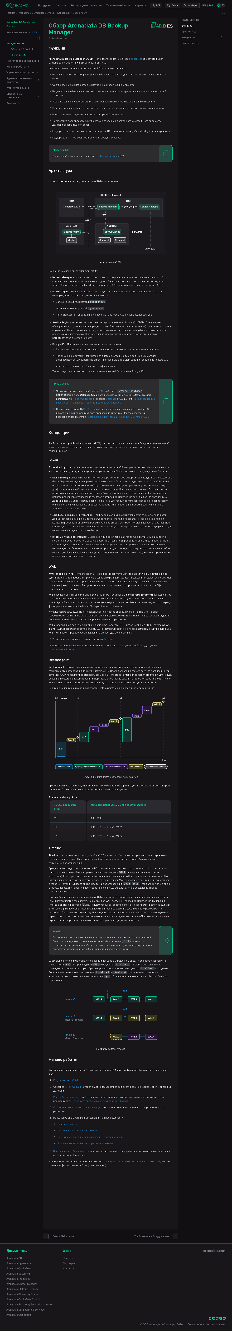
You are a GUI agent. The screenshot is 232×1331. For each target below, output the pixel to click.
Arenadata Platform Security (22, 1289)
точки (157, 674)
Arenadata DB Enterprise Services (25, 22)
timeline (142, 511)
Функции (187, 25)
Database (76, 421)
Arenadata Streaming (18, 1273)
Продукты (44, 5)
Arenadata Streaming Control (22, 1294)
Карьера (140, 5)
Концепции (188, 37)
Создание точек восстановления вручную (92, 1159)
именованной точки (79, 698)
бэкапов (123, 688)
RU (211, 5)
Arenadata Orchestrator (19, 1314)
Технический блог (118, 5)
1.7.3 (102, 431)
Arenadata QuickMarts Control (23, 1299)
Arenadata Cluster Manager (21, 1283)
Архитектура (189, 31)
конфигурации (88, 1138)
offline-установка (122, 163)
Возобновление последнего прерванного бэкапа (100, 1195)
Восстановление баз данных (84, 1202)
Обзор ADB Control (22, 45)
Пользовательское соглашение (206, 1324)
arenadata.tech (214, 1251)
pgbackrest (150, 58)
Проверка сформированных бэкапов (94, 1182)
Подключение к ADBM (80, 1132)
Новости (68, 1258)
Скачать (61, 5)
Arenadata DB (14, 1258)
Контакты (69, 1268)
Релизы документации (86, 5)
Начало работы (191, 43)
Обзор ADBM (18, 51)
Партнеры (69, 1263)
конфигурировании (127, 417)
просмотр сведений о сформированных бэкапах (136, 1152)
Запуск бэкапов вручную (82, 1148)
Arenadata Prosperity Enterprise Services (29, 1304)
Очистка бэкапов (82, 1175)
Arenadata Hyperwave (18, 1263)
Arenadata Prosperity (18, 1278)
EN (204, 5)
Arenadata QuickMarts (18, 1268)
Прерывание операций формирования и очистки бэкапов (105, 1188)
